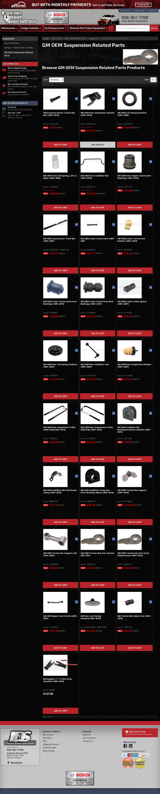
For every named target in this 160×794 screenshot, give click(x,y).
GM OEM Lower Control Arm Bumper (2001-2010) (131, 240)
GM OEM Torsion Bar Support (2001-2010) (131, 491)
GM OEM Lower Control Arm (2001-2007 (98, 240)
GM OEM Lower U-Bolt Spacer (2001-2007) (132, 302)
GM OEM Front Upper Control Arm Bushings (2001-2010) (134, 177)
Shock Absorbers (11, 43)
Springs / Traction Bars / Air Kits (18, 47)
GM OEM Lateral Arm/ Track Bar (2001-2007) (59, 240)
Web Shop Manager (151, 792)
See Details (97, 145)
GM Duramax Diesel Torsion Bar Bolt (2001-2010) (59, 114)
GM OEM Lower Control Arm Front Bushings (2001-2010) (60, 302)
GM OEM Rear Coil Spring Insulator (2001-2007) (60, 365)
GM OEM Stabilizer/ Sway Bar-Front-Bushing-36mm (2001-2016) (97, 491)
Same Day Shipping (17, 76)
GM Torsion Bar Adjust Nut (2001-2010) (134, 617)
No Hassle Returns (17, 92)
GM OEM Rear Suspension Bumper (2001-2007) (134, 365)
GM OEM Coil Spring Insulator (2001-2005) (132, 114)
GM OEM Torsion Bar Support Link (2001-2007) (60, 554)
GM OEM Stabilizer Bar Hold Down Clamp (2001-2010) (60, 491)
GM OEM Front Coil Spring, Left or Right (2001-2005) (60, 177)
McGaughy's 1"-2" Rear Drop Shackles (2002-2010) (57, 680)
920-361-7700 (135, 17)
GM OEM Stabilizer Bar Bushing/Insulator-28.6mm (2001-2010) (134, 429)
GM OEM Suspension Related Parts (18, 54)
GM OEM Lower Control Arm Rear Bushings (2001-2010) (97, 302)
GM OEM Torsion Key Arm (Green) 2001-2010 (97, 554)
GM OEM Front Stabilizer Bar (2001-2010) (95, 177)
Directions (15, 762)
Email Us (12, 107)
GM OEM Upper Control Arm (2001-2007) (60, 617)
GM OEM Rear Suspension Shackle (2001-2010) (97, 114)
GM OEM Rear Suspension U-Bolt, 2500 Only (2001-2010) (97, 428)
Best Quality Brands (18, 84)
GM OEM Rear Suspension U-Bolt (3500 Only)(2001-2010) (59, 428)
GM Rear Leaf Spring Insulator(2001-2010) (91, 617)
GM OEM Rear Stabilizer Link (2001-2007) (95, 365)
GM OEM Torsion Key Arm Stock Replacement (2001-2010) (133, 554)
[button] (137, 28)
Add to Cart (60, 145)
